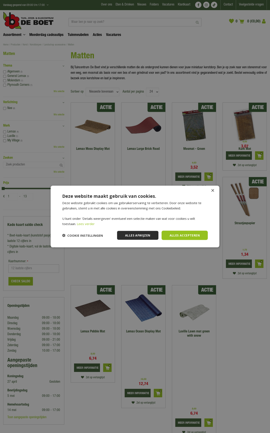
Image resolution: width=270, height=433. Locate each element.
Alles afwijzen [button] (137, 235)
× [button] (212, 190)
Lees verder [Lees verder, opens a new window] (86, 223)
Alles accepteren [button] (185, 235)
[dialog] (135, 216)
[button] (82, 235)
